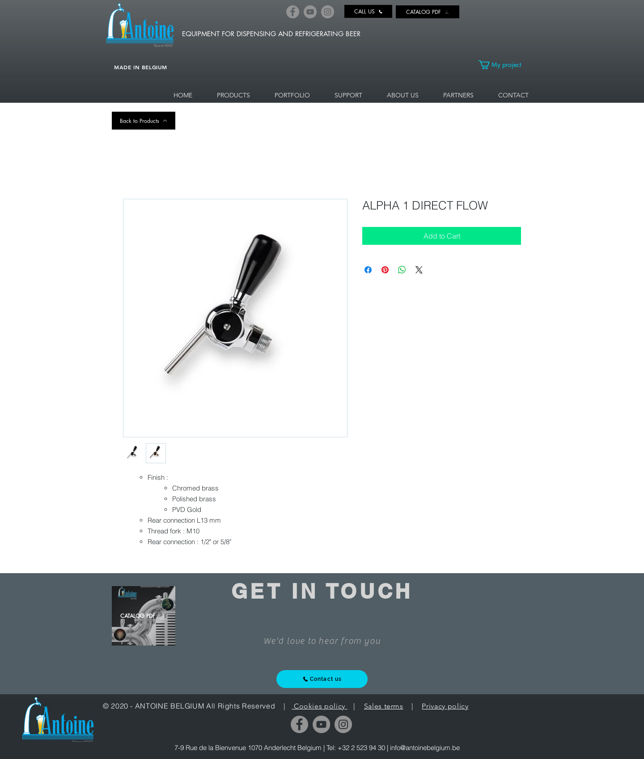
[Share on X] (419, 269)
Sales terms (383, 706)
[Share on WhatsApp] (402, 269)
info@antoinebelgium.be (425, 747)
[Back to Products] (143, 121)
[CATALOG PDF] (427, 11)
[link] (505, 64)
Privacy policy (445, 706)
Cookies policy (319, 706)
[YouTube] (310, 11)
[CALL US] (368, 11)
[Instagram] (327, 11)
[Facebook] (292, 11)
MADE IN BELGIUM (140, 67)
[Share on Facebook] (368, 269)
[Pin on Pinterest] (385, 269)
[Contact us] (322, 679)
